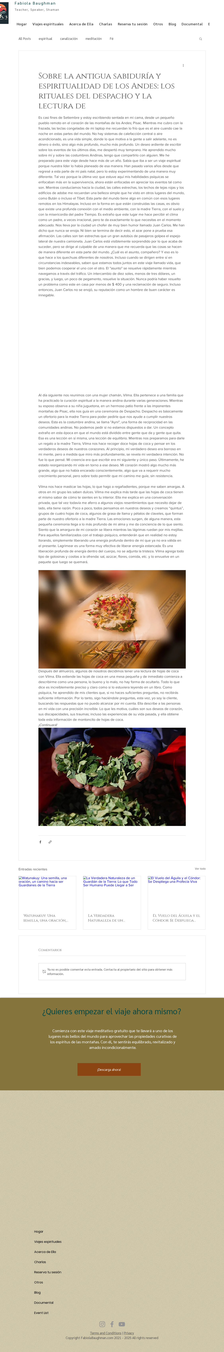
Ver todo (200, 868)
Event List (41, 1313)
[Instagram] (102, 1324)
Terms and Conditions (105, 1333)
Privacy (129, 1333)
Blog (37, 1292)
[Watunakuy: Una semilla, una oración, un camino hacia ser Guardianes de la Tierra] (47, 892)
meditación (94, 38)
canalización (69, 38)
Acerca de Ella (45, 1252)
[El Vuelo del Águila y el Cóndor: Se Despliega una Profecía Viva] (176, 892)
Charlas (40, 1262)
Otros (38, 1282)
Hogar (38, 1231)
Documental (43, 1302)
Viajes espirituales (48, 1241)
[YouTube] (122, 1324)
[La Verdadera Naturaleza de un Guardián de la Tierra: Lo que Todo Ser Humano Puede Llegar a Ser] (112, 892)
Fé (111, 38)
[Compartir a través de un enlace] (50, 842)
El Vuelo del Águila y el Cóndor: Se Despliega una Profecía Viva (176, 918)
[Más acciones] (183, 65)
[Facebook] (112, 1324)
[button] (200, 38)
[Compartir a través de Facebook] (40, 842)
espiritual (45, 38)
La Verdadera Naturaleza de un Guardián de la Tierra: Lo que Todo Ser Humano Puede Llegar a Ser (111, 918)
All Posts (25, 38)
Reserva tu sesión (47, 1272)
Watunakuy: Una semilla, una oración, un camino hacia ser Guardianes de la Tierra (47, 918)
